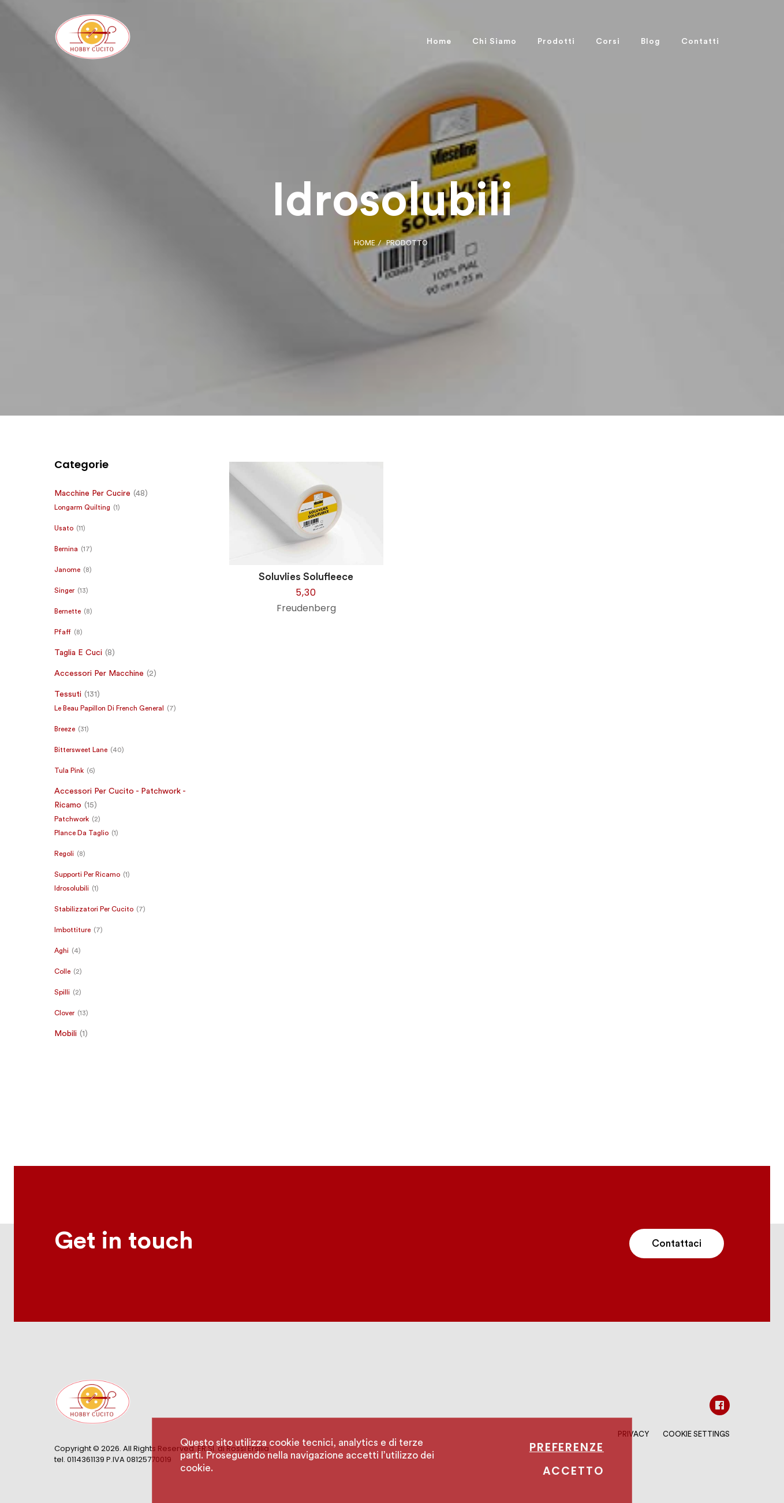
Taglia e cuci (78, 653)
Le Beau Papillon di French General (109, 708)
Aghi (61, 950)
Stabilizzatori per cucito (93, 909)
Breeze (64, 729)
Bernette (67, 611)
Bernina (66, 548)
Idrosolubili (71, 888)
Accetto (573, 1470)
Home (364, 243)
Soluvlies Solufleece (306, 576)
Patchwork (71, 819)
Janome (67, 569)
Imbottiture (72, 929)
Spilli (62, 992)
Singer (64, 590)
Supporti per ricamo (87, 874)
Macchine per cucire (92, 493)
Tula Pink (69, 770)
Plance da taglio (81, 832)
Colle (62, 971)
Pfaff (62, 632)
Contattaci (676, 1243)
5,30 (306, 592)
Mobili (65, 1034)
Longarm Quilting (82, 507)
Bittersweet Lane (80, 749)
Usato (63, 528)
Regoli (64, 853)
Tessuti (67, 694)
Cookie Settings (696, 1434)
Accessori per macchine (99, 674)
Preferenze (566, 1447)
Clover (64, 1013)
